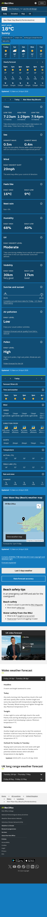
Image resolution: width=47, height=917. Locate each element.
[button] (23, 520)
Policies (4, 839)
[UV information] (41, 237)
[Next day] (10, 100)
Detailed (14, 14)
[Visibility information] (41, 265)
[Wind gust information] (41, 159)
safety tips (21, 608)
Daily (5, 14)
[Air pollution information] (41, 311)
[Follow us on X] (10, 866)
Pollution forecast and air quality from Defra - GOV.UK (21, 332)
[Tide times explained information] (41, 106)
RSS (3, 854)
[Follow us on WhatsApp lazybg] (37, 866)
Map (23, 14)
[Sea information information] (41, 134)
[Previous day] (5, 100)
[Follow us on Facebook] (19, 866)
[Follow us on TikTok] (23, 866)
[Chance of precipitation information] (41, 203)
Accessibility (6, 842)
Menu (42, 3)
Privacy (4, 851)
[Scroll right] (43, 62)
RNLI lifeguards (37, 605)
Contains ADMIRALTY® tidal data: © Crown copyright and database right (23, 558)
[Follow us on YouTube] (14, 866)
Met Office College (8, 811)
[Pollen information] (41, 342)
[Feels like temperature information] (41, 184)
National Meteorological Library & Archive (15, 815)
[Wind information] (42, 404)
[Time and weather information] (42, 389)
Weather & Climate (8, 826)
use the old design (30, 9)
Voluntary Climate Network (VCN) (12, 822)
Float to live (11, 619)
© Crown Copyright (23, 871)
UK (30, 14)
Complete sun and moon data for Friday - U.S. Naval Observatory (23, 302)
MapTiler (30, 540)
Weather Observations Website (12, 818)
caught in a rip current (25, 616)
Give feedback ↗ (14, 9)
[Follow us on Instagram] (28, 866)
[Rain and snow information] (42, 474)
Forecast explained (9, 563)
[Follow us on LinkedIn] (32, 866)
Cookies (4, 845)
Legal (3, 848)
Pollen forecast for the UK (13, 363)
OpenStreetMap (39, 540)
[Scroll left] (37, 62)
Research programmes (9, 829)
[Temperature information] (42, 449)
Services (4, 832)
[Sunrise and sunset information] (41, 287)
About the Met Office (8, 835)
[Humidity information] (41, 218)
